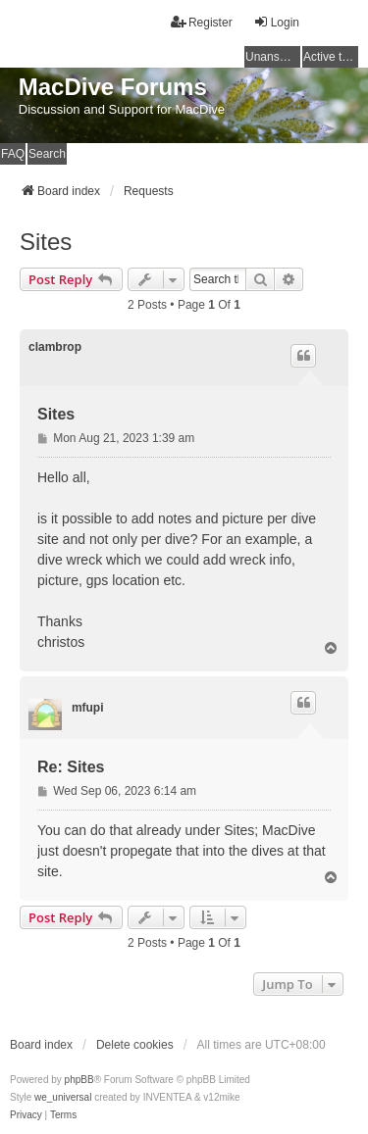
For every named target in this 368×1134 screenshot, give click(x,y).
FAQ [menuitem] (13, 154)
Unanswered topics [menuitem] (272, 57)
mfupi (88, 708)
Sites (46, 241)
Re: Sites (70, 767)
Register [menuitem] (202, 22)
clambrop (54, 347)
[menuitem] (26, 1115)
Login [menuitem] (276, 22)
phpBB (79, 1079)
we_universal (62, 1097)
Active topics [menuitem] (330, 57)
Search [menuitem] (47, 154)
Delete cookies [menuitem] (135, 1045)
